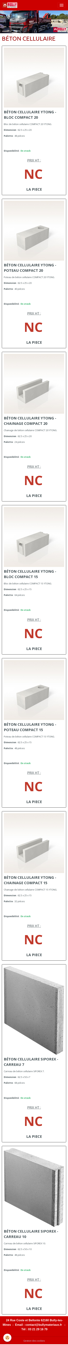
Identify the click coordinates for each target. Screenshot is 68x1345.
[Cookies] (7, 1338)
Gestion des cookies (34, 1340)
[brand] (10, 5)
